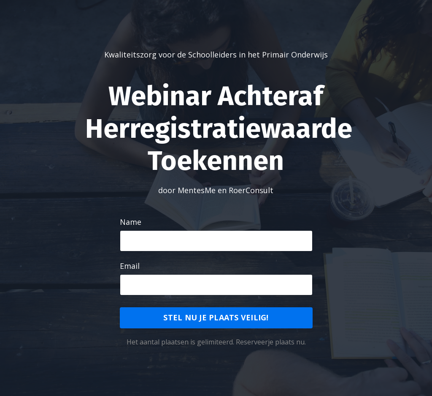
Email (130, 266)
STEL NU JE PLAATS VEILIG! (215, 317)
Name (130, 222)
